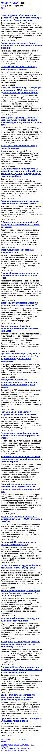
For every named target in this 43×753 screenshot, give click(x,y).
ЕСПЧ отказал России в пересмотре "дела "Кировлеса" (19, 146)
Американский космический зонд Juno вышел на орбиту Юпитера (20, 619)
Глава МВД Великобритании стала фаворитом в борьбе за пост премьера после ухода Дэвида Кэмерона (21, 17)
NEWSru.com (10, 3)
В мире (4, 8)
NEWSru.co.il (6, 748)
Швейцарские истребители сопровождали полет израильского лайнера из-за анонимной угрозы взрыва (19, 383)
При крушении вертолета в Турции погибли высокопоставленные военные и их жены (21, 45)
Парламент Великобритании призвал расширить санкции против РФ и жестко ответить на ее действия (21, 669)
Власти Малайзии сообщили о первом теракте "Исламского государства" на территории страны (20, 593)
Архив (16, 745)
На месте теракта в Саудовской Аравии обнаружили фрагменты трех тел (21, 566)
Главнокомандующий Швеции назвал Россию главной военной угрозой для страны (20, 435)
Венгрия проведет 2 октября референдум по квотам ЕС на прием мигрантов (19, 328)
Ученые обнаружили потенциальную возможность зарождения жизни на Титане (19, 275)
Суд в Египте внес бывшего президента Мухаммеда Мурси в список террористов (21, 720)
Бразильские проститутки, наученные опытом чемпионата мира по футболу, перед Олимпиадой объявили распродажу (20, 357)
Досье (10, 745)
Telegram (4, 747)
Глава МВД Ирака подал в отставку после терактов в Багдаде (19, 67)
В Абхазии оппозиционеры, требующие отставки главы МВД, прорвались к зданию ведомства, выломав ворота (21, 90)
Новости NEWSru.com (11, 750)
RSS (32, 745)
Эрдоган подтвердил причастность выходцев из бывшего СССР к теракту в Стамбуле (21, 519)
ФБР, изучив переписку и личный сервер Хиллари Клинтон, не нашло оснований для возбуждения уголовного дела (21, 121)
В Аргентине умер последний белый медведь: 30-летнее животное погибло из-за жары (20, 224)
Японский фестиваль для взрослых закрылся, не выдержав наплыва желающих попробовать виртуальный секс (20, 488)
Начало (4, 745)
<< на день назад (5, 740)
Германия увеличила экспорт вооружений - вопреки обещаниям (18, 413)
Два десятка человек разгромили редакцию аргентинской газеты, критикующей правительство (18, 697)
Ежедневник (24, 745)
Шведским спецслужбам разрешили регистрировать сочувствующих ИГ (19, 304)
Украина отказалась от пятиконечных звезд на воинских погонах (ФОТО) (20, 202)
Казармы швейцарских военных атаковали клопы (17, 251)
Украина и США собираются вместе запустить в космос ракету (19, 543)
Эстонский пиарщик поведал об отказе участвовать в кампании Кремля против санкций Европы (21, 459)
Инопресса (25, 748)
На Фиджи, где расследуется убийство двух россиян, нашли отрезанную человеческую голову (20, 644)
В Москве (15, 748)
